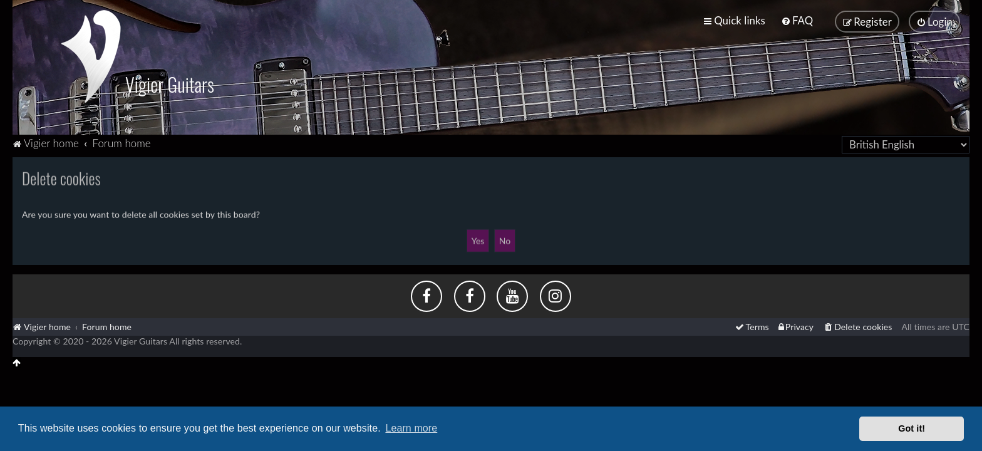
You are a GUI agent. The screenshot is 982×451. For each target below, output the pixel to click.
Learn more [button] (411, 428)
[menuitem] (797, 20)
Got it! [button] (911, 428)
